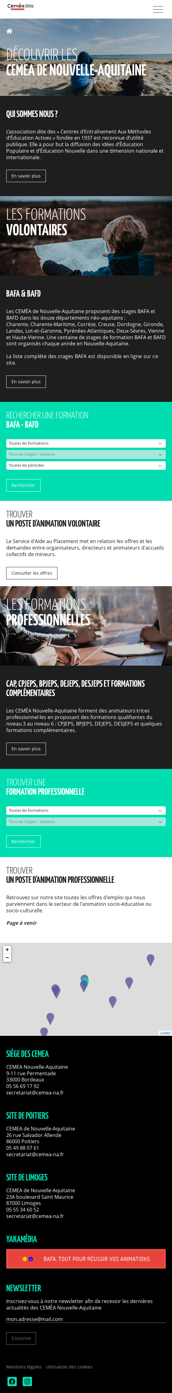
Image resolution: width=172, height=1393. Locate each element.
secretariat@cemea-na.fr (35, 1092)
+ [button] (7, 950)
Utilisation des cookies (69, 1367)
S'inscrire (21, 1338)
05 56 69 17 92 (22, 1086)
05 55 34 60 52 (22, 1209)
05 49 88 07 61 (22, 1147)
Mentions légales (24, 1367)
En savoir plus (26, 176)
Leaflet (165, 1033)
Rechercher (23, 485)
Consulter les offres (31, 573)
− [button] (7, 958)
